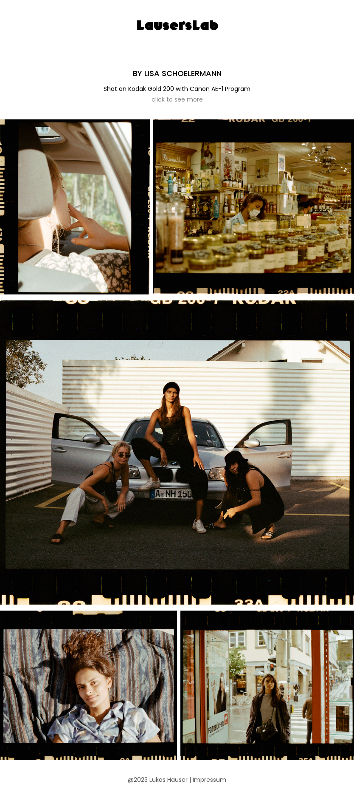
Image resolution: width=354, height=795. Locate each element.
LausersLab (177, 25)
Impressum (209, 780)
